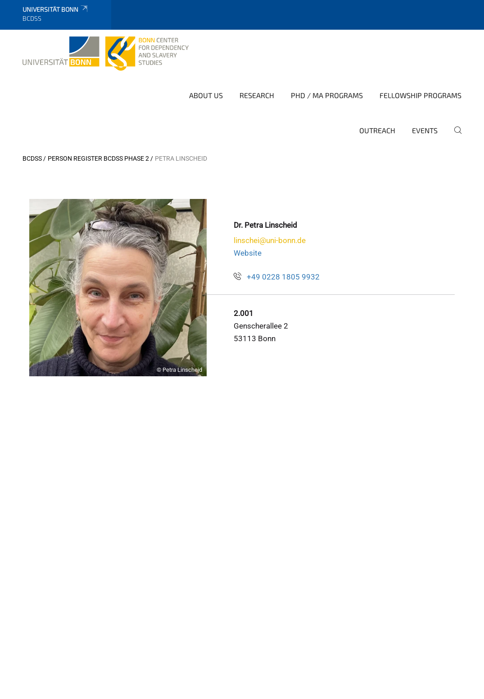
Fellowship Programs (420, 95)
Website (248, 252)
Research (257, 95)
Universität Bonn (56, 9)
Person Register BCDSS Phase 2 (98, 158)
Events (425, 130)
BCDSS (32, 158)
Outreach (377, 130)
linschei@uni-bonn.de (270, 240)
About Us (206, 95)
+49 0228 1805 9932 (283, 276)
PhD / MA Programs (327, 95)
